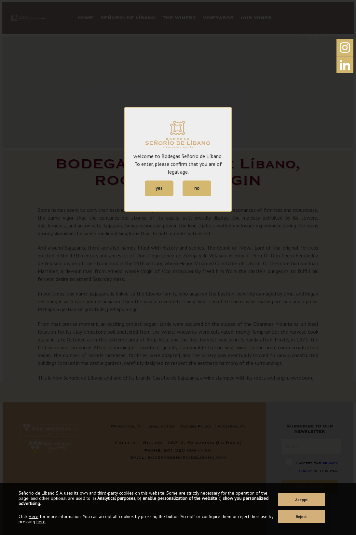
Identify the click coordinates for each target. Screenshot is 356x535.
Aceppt (301, 499)
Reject (301, 516)
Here (33, 516)
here (41, 522)
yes (159, 188)
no (196, 188)
